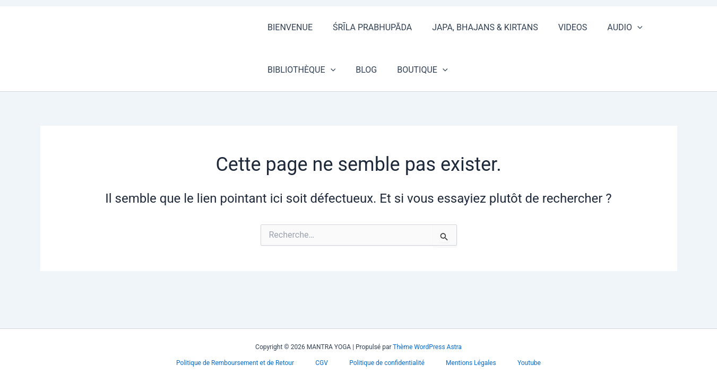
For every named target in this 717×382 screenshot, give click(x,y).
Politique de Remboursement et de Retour (253, 363)
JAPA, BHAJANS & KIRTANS (477, 27)
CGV (330, 363)
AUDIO (610, 27)
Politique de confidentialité (387, 363)
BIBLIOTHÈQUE (300, 70)
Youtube (511, 363)
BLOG (361, 70)
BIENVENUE (288, 27)
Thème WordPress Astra (427, 347)
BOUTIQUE (414, 70)
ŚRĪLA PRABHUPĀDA (367, 27)
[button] (623, 27)
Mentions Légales (462, 363)
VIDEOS (561, 27)
